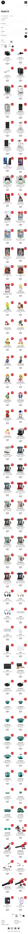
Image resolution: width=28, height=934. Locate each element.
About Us (3, 920)
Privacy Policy (16, 920)
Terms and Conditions (5, 924)
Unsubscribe (16, 923)
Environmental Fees (17, 921)
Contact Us (3, 921)
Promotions (5, 18)
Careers (2, 923)
